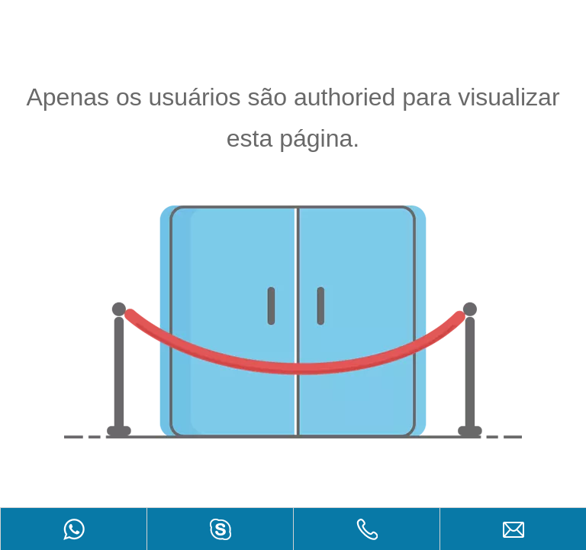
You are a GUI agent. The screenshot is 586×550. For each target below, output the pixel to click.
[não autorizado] (293, 321)
